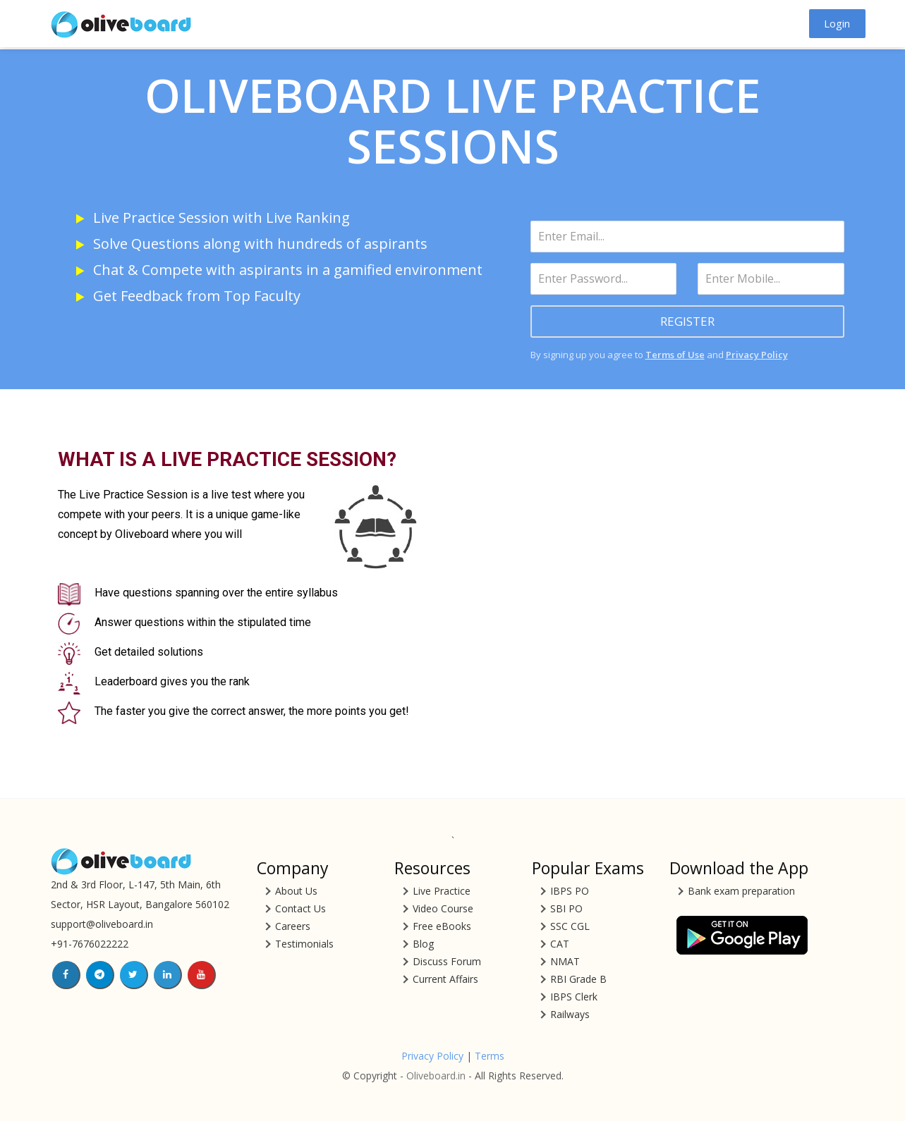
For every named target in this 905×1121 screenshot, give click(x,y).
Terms (489, 1055)
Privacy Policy (757, 354)
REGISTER (687, 321)
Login (837, 23)
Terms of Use (675, 354)
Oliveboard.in (436, 1075)
